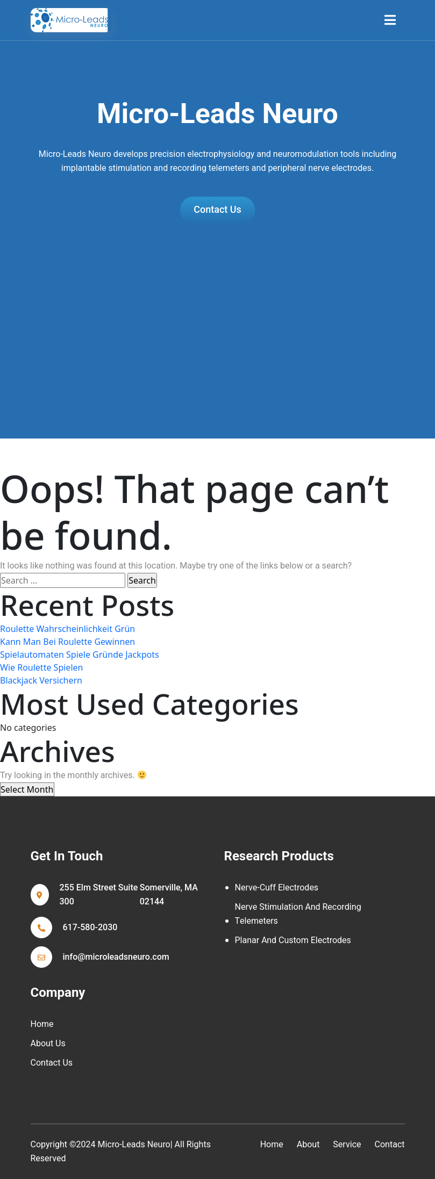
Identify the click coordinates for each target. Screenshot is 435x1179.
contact (390, 1144)
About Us (48, 1043)
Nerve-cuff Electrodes (277, 887)
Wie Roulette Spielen (41, 667)
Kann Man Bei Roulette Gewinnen (67, 642)
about (308, 1144)
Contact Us (52, 1062)
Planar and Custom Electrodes (293, 940)
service (347, 1144)
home (271, 1144)
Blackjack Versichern (41, 680)
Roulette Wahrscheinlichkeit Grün (67, 629)
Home (42, 1024)
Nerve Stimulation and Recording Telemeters (298, 914)
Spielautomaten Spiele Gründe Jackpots (79, 654)
